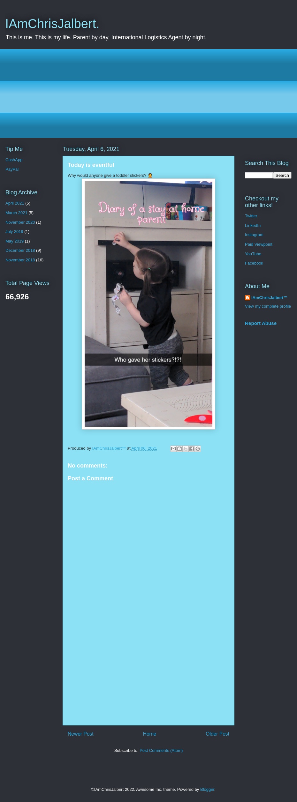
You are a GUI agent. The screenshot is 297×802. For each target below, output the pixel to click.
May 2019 (14, 241)
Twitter (251, 216)
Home (149, 734)
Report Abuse (261, 323)
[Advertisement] (153, 93)
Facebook (254, 263)
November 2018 (20, 260)
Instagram (254, 234)
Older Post (217, 734)
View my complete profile (268, 306)
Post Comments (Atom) (161, 750)
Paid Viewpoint (258, 244)
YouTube (253, 253)
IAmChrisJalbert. (52, 24)
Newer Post (81, 734)
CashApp (13, 159)
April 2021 (14, 203)
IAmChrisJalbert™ (269, 297)
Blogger (207, 789)
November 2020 (20, 222)
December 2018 (20, 250)
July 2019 (14, 231)
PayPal (12, 169)
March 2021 (16, 212)
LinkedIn (253, 225)
